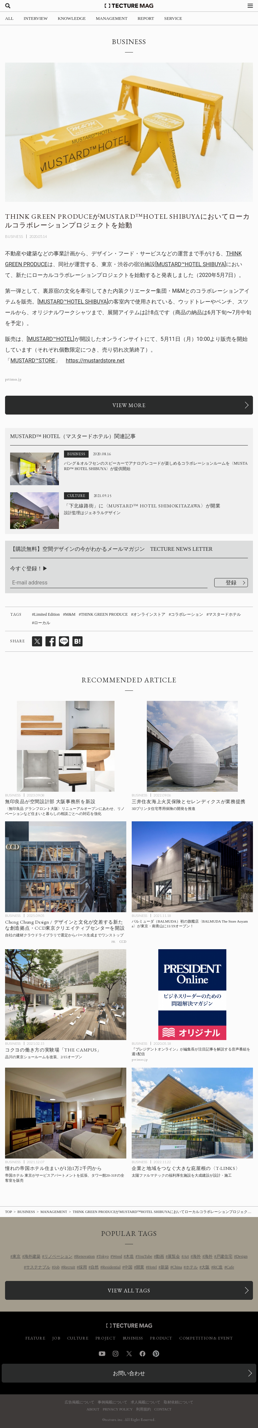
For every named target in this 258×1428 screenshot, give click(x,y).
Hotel (152, 1267)
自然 (95, 1267)
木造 (130, 1256)
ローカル (42, 622)
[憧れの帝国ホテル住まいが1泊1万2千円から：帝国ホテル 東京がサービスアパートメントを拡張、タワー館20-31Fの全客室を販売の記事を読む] (65, 1113)
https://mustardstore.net (95, 360)
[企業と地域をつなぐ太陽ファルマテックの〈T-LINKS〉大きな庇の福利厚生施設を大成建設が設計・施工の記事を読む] (192, 1113)
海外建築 (32, 1256)
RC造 (218, 1267)
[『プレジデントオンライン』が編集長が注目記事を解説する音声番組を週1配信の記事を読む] (192, 994)
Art (186, 1256)
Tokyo (103, 1256)
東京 (16, 1256)
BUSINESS (14, 236)
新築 (165, 1267)
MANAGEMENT (112, 18)
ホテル (192, 1267)
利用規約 (143, 1409)
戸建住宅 (224, 1256)
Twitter (129, 1353)
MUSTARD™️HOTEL (50, 339)
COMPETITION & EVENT (206, 1338)
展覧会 (174, 1256)
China (177, 1267)
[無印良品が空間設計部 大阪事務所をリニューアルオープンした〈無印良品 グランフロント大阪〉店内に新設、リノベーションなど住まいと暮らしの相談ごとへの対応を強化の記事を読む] (65, 746)
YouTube (144, 1256)
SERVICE (173, 18)
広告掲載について (79, 1402)
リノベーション (58, 1256)
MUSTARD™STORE (32, 360)
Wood (117, 1256)
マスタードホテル (224, 614)
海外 (197, 1256)
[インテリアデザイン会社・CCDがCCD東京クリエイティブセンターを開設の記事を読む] (65, 866)
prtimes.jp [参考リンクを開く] (140, 1059)
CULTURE (78, 1338)
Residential (111, 1267)
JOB (56, 1338)
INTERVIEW (35, 18)
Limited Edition (47, 614)
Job (57, 1267)
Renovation (85, 1256)
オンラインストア (149, 614)
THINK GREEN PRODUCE (104, 614)
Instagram (115, 1353)
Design (242, 1256)
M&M (70, 614)
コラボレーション (187, 614)
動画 (160, 1256)
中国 (128, 1267)
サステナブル (38, 1267)
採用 (83, 1267)
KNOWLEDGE (72, 18)
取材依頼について (178, 1402)
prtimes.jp (13, 379)
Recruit (69, 1267)
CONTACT (162, 1409)
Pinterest (156, 1353)
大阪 (205, 1267)
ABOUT (93, 1409)
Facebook (142, 1353)
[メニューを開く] (250, 5)
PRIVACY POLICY (118, 1409)
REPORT (145, 18)
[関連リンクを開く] (129, 405)
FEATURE (35, 1338)
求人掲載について (145, 1402)
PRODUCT (161, 1338)
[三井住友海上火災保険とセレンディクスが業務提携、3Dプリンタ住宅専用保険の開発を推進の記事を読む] (192, 746)
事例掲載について (112, 1402)
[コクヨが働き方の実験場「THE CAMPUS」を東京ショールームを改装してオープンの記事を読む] (65, 994)
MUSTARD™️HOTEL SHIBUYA (191, 264)
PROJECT (105, 1338)
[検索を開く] (7, 5)
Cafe (230, 1267)
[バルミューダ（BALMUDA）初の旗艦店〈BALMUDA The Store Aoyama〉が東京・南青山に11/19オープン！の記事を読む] (192, 866)
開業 (140, 1267)
